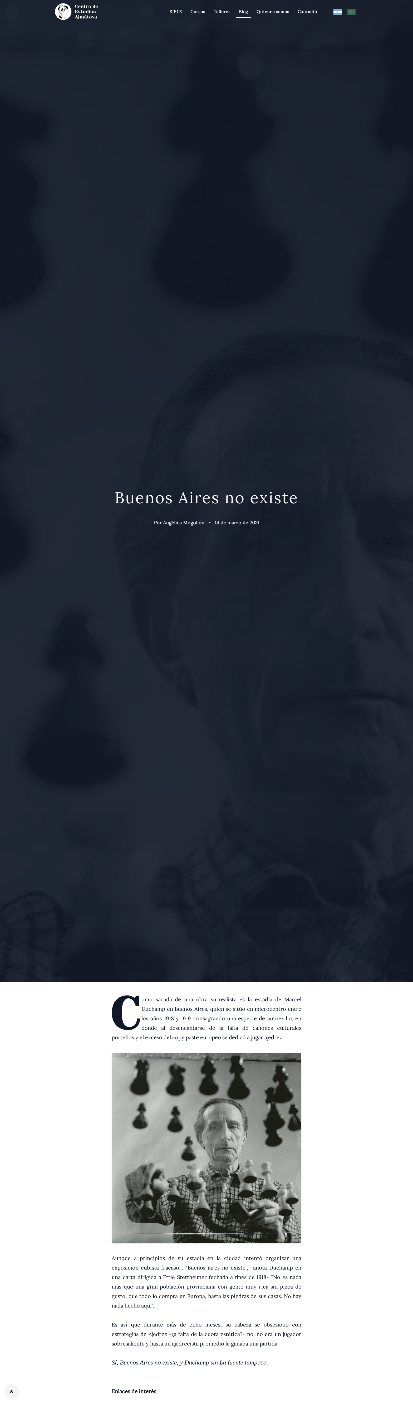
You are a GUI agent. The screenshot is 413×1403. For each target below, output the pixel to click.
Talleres (222, 11)
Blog (243, 11)
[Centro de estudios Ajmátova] (82, 11)
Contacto (307, 11)
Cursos (197, 11)
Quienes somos (273, 11)
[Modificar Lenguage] (337, 11)
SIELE (176, 11)
